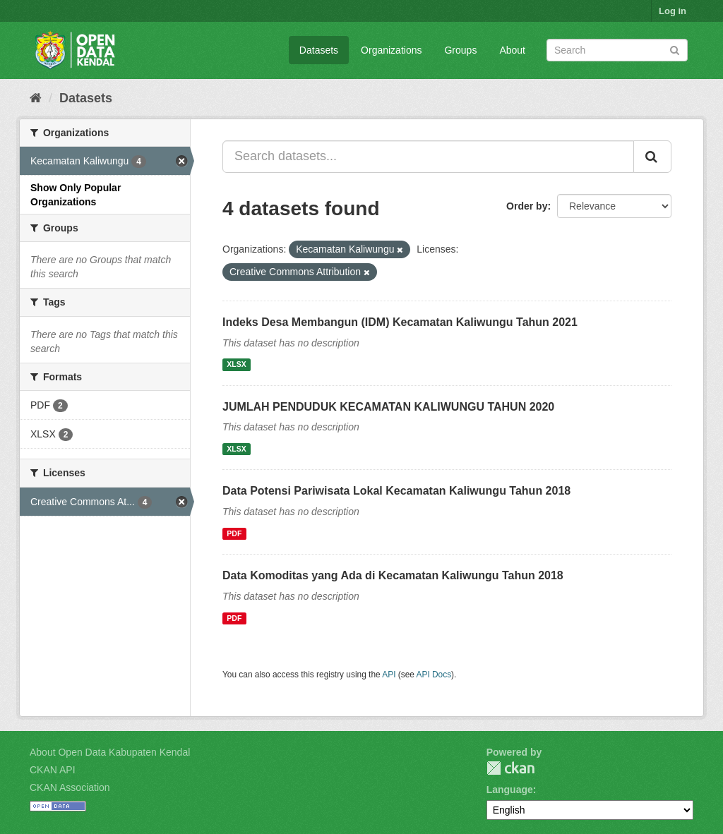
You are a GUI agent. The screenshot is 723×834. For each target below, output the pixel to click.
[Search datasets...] (428, 156)
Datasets (318, 50)
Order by (526, 206)
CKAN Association (70, 787)
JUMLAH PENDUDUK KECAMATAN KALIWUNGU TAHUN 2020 (388, 407)
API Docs (434, 674)
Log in (672, 11)
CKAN (510, 768)
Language (509, 789)
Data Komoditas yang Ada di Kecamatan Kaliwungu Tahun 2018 (392, 575)
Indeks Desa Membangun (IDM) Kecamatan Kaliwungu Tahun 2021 (400, 322)
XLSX (236, 365)
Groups (460, 50)
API (388, 674)
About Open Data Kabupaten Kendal (110, 752)
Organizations (391, 50)
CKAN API (53, 769)
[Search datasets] (617, 50)
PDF (234, 533)
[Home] (36, 98)
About (512, 50)
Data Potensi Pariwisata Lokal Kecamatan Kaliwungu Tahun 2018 (396, 491)
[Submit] (675, 49)
